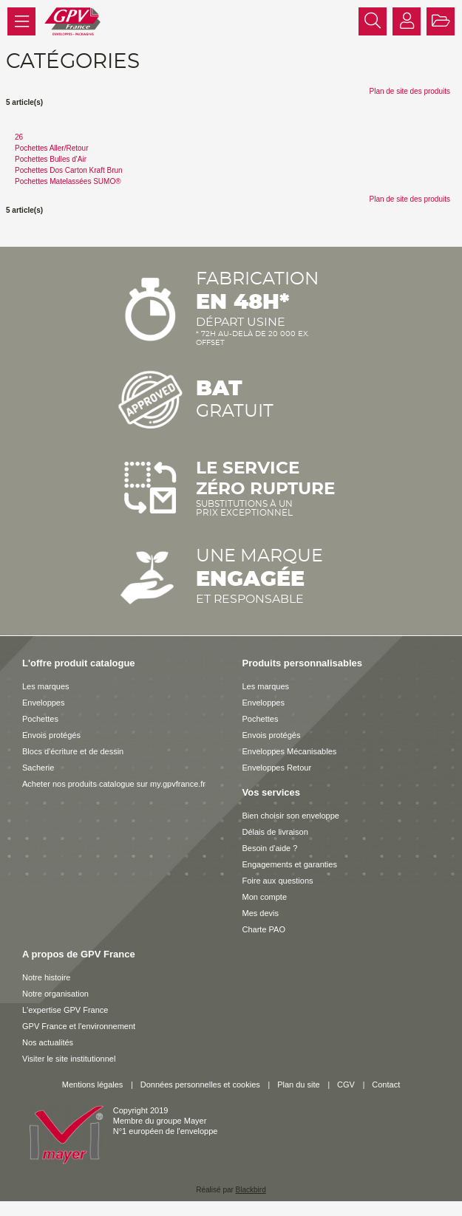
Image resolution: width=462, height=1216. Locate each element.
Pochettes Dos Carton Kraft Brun (69, 170)
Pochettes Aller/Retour (52, 148)
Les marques (45, 686)
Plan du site (298, 1084)
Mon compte (265, 896)
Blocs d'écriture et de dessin (72, 751)
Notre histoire (46, 977)
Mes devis (260, 913)
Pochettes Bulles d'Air (50, 159)
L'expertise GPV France (65, 1009)
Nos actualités (47, 1042)
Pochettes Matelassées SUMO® (68, 181)
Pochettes (40, 718)
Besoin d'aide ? (270, 848)
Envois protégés (51, 735)
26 (19, 137)
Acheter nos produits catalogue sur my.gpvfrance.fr (113, 783)
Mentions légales (92, 1084)
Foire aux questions (277, 880)
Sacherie (38, 767)
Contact (386, 1084)
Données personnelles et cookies (200, 1084)
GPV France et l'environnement (78, 1026)
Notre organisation (55, 993)
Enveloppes (43, 702)
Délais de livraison (275, 831)
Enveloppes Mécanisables (289, 751)
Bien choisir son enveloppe (290, 815)
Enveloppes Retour (277, 767)
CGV (346, 1084)
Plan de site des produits (409, 91)
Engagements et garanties (289, 864)
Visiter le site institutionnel (68, 1058)
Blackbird (251, 1190)
